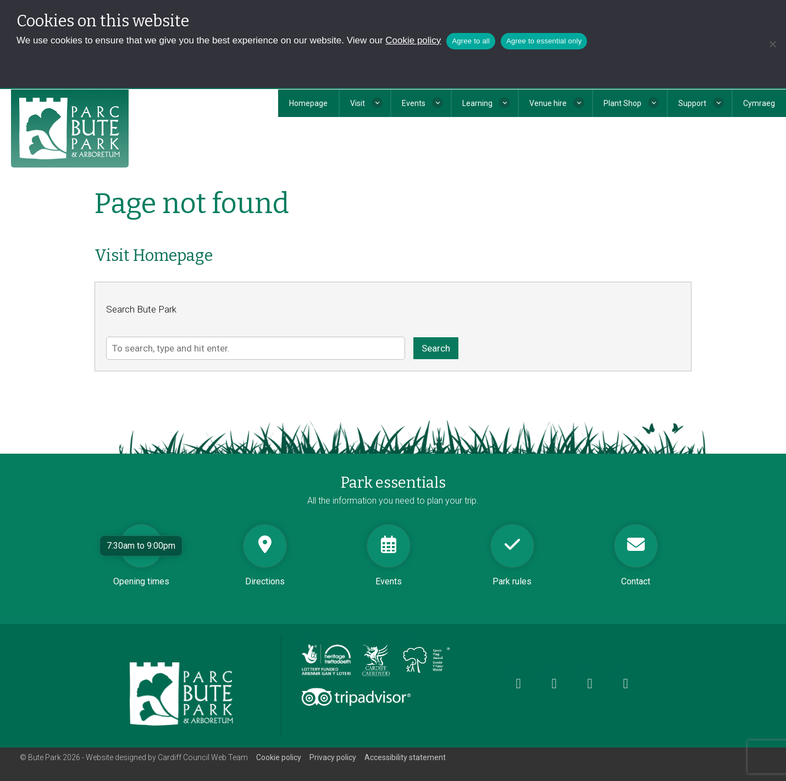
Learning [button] (477, 103)
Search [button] (436, 348)
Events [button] (413, 103)
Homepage (308, 103)
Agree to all (471, 41)
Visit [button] (357, 103)
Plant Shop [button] (622, 103)
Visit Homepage (154, 255)
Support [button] (692, 103)
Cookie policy (413, 40)
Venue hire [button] (548, 103)
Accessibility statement (405, 757)
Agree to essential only (544, 41)
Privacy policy (332, 757)
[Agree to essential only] (772, 43)
